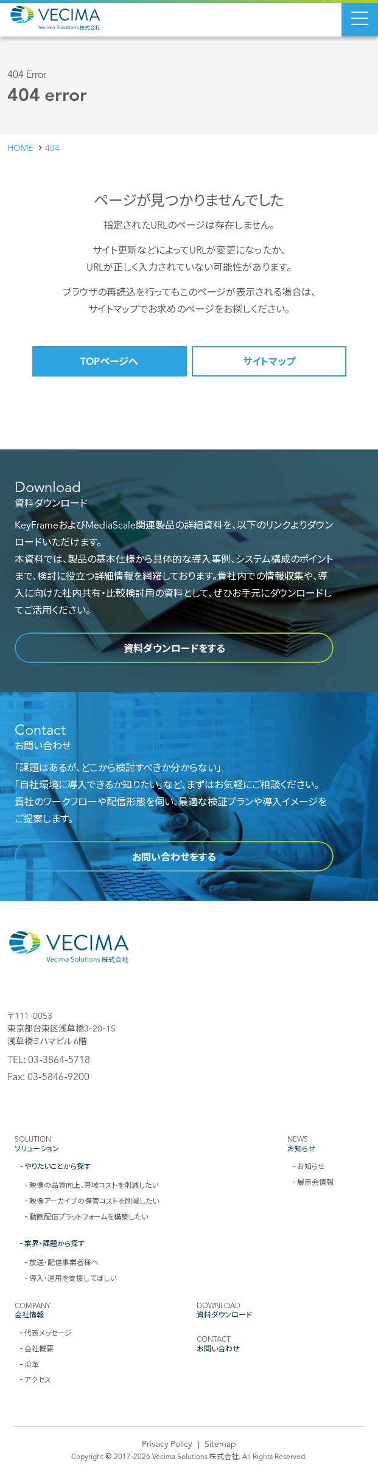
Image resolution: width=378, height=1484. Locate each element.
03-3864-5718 (59, 1059)
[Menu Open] (359, 18)
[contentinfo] (189, 1192)
